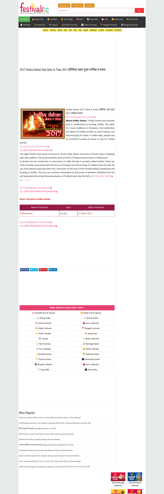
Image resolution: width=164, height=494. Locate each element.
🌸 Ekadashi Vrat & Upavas (41, 324)
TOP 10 (137, 248)
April (65, 30)
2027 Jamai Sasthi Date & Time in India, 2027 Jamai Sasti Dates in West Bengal (50, 472)
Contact (113, 307)
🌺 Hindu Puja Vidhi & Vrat (121, 153)
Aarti (129, 228)
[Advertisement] (62, 48)
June (75, 30)
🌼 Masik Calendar (84, 360)
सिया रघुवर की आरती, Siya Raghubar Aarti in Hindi (37, 439)
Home (112, 300)
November (109, 30)
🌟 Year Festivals (41, 354)
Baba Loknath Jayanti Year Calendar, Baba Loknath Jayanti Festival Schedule (49, 467)
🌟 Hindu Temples (41, 344)
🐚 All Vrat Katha (84, 329)
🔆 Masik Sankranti (84, 349)
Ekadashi (133, 232)
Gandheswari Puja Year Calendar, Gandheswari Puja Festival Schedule (46, 461)
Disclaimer (114, 311)
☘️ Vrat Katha (132, 19)
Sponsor (91, 5)
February (53, 30)
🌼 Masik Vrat (117, 19)
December (118, 30)
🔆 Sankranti (39, 24)
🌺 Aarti (79, 19)
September (93, 30)
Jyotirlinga (116, 240)
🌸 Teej (104, 19)
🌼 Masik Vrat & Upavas (84, 324)
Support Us (66, 5)
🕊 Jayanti (53, 24)
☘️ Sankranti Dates (84, 365)
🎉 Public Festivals (69, 24)
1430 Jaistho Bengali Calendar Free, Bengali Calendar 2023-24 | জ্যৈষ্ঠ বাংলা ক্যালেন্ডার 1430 (54, 478)
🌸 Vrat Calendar (41, 360)
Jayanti (131, 236)
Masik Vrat (129, 240)
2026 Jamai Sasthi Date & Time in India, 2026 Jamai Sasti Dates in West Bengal (50, 428)
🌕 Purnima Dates (41, 370)
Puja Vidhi (132, 244)
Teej (113, 252)
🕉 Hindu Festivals (89, 24)
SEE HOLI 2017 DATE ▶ (58, 187)
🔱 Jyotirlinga (67, 19)
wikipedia (27, 191)
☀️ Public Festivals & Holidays (123, 158)
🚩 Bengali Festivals (109, 24)
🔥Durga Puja (37, 19)
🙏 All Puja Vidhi (41, 329)
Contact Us (79, 5)
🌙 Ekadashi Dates (41, 365)
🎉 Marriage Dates (84, 354)
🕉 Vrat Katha (84, 380)
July (80, 30)
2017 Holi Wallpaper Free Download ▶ (81, 121)
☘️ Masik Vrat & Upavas (120, 143)
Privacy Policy (116, 315)
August (86, 30)
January (45, 30)
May (70, 30)
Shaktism (127, 248)
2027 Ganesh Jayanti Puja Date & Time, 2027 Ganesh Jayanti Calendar (46, 445)
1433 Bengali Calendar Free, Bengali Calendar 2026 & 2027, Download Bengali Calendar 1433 (55, 434)
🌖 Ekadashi (25, 24)
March (60, 30)
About (112, 304)
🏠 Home (24, 19)
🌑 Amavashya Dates (84, 370)
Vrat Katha (133, 252)
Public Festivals (118, 244)
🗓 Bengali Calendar (129, 24)
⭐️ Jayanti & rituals (119, 148)
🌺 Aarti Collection (84, 334)
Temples (121, 252)
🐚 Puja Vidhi (92, 19)
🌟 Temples (52, 19)
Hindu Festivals (118, 236)
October (101, 30)
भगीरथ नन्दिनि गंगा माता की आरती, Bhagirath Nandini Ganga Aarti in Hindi (46, 456)
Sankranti (115, 248)
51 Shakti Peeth (118, 228)
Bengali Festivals (118, 232)
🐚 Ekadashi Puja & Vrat (120, 138)
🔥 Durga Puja (84, 344)
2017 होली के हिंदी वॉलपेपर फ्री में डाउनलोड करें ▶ (36, 154)
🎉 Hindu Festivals (41, 334)
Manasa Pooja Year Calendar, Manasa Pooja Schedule (39, 450)
